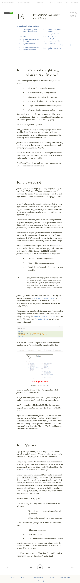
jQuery (52, 477)
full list (21, 556)
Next (73, 567)
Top (13, 577)
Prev (7, 567)
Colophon (52, 577)
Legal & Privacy (65, 577)
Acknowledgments (38, 577)
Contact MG (24, 577)
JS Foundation (29, 477)
